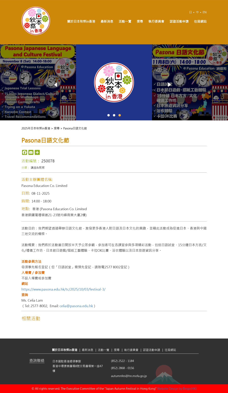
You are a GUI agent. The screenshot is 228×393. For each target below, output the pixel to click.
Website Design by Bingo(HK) (177, 388)
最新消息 (107, 21)
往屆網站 (200, 21)
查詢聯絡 (36, 360)
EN (205, 12)
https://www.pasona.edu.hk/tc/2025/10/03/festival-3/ (63, 289)
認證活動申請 (179, 21)
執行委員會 (156, 21)
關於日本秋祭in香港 (81, 21)
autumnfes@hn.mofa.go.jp (129, 376)
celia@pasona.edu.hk (76, 306)
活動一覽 (125, 21)
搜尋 (140, 21)
